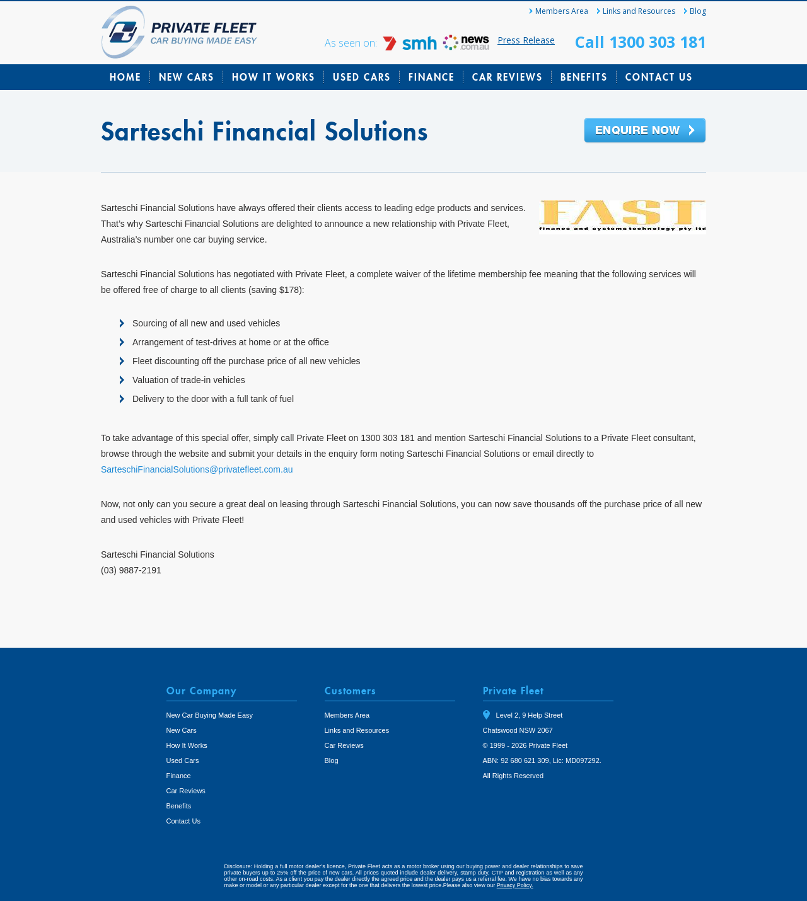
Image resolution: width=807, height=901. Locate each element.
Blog (698, 11)
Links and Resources (639, 11)
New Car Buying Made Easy (209, 715)
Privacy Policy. (515, 885)
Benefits (584, 77)
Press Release (526, 40)
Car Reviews (507, 77)
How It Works (273, 77)
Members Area (561, 11)
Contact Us (659, 77)
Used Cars (362, 77)
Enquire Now (645, 131)
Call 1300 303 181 (640, 41)
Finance (432, 77)
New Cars (186, 77)
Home (125, 77)
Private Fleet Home (179, 32)
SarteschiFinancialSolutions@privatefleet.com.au (197, 469)
